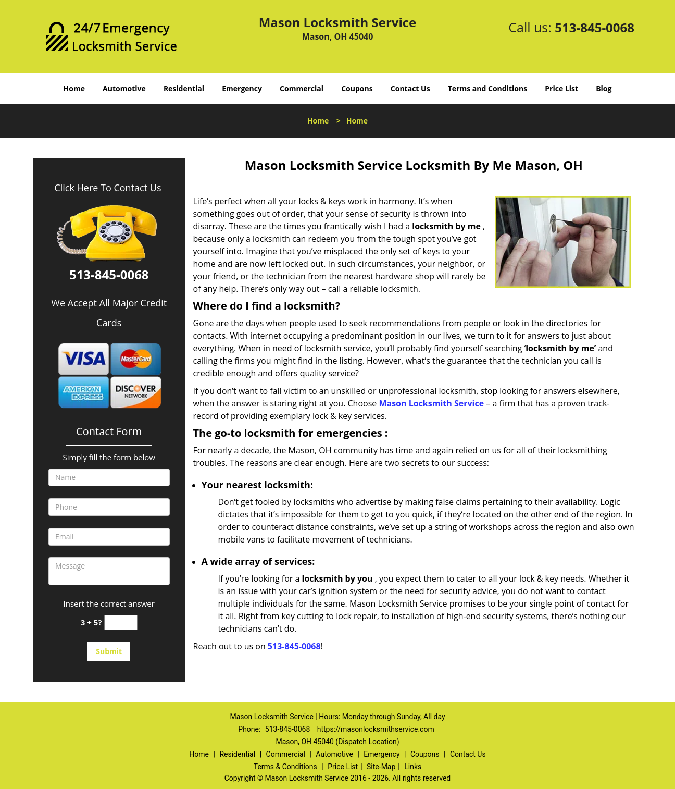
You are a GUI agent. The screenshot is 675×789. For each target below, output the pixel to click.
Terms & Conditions (285, 766)
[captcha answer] (121, 622)
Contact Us (410, 88)
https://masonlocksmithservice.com (375, 729)
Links (412, 766)
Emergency (242, 88)
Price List (561, 88)
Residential (184, 88)
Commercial (301, 88)
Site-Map (381, 766)
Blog (603, 88)
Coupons (356, 88)
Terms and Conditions (487, 88)
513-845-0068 (594, 27)
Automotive (124, 88)
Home (74, 88)
